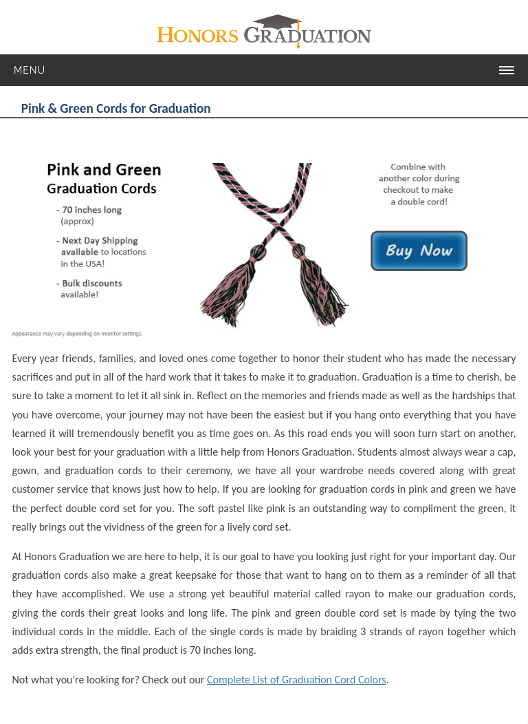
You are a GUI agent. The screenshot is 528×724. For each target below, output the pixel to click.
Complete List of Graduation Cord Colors (296, 679)
